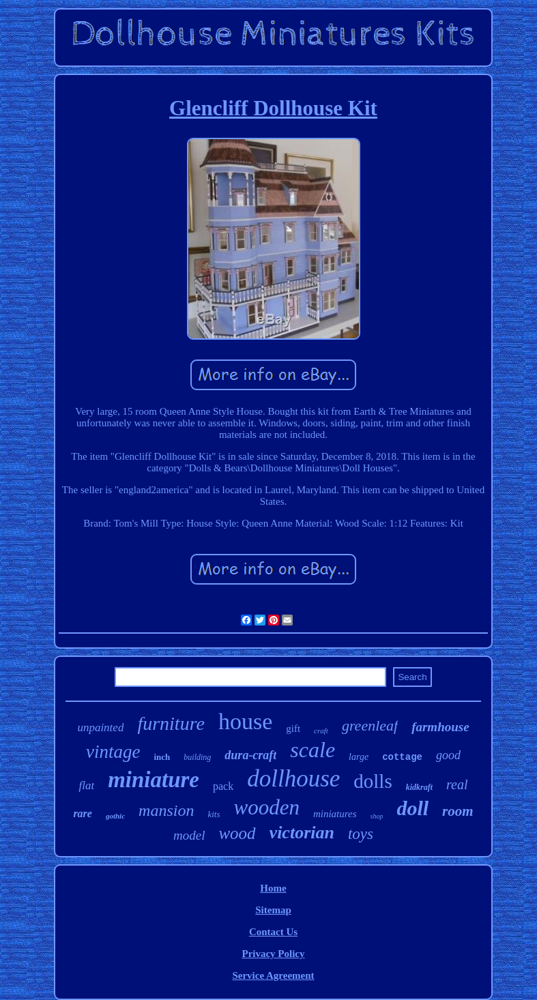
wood (236, 833)
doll (412, 808)
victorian (302, 832)
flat (86, 785)
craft (321, 730)
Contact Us (273, 931)
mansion (166, 810)
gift (293, 728)
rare (82, 813)
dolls (372, 781)
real (456, 784)
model (189, 835)
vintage (113, 751)
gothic (115, 816)
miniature (153, 779)
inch (162, 757)
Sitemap (273, 910)
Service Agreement (273, 975)
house (245, 721)
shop (377, 816)
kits (213, 814)
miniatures (335, 813)
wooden (266, 807)
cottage (402, 757)
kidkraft (419, 787)
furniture (171, 723)
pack (223, 786)
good (448, 755)
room (458, 811)
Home (273, 888)
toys (360, 833)
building (197, 757)
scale (312, 749)
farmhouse (440, 727)
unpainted (100, 727)
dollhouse (293, 778)
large (358, 757)
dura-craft (250, 755)
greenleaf (370, 725)
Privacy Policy (273, 953)
